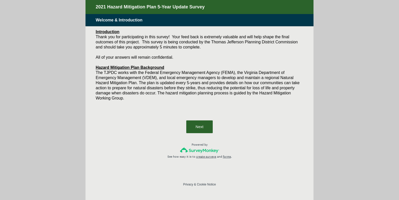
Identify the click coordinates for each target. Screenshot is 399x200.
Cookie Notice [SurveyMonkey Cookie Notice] (206, 184)
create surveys (206, 157)
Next (200, 126)
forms (227, 157)
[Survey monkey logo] (199, 150)
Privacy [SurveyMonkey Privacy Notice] (188, 184)
